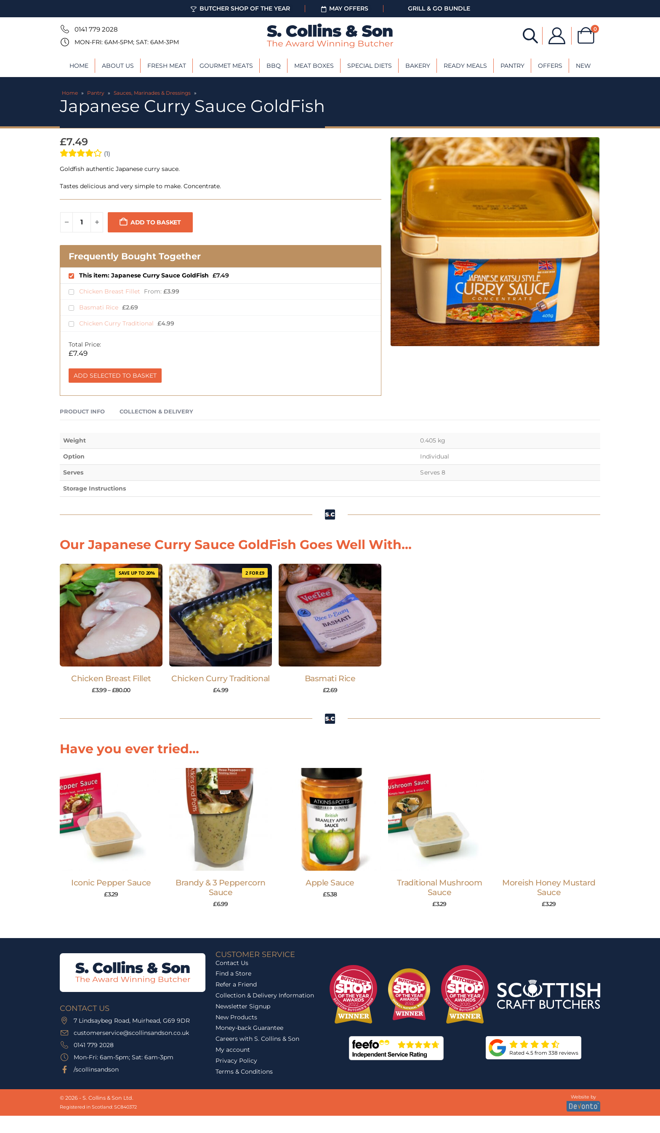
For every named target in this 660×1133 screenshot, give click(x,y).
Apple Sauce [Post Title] (330, 883)
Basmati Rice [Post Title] (330, 678)
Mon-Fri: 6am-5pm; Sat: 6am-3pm (127, 42)
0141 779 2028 (96, 29)
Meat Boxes (314, 65)
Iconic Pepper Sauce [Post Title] (111, 883)
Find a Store (233, 973)
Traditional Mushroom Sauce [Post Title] (439, 887)
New (583, 65)
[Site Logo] (330, 36)
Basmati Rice (99, 307)
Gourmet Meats (226, 65)
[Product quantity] (81, 222)
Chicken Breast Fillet (110, 291)
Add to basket (155, 222)
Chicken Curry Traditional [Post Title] (220, 678)
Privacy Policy (236, 1060)
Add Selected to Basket (115, 375)
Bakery (417, 65)
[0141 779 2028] (64, 29)
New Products (236, 1017)
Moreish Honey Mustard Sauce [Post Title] (549, 887)
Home (78, 65)
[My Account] (557, 35)
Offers (550, 65)
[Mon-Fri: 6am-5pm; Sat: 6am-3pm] (64, 42)
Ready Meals (465, 65)
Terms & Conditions (244, 1071)
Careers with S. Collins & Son (257, 1038)
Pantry (512, 65)
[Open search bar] (530, 35)
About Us (118, 65)
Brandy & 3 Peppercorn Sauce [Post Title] (221, 887)
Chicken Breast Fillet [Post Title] (111, 678)
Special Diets (369, 65)
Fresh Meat (166, 65)
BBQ (273, 65)
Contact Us (232, 963)
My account (233, 1049)
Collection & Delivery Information (265, 995)
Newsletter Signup (243, 1006)
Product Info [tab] (82, 411)
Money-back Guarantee (249, 1028)
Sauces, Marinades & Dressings (152, 93)
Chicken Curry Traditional (117, 323)
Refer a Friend (236, 984)
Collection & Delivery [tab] (156, 411)
